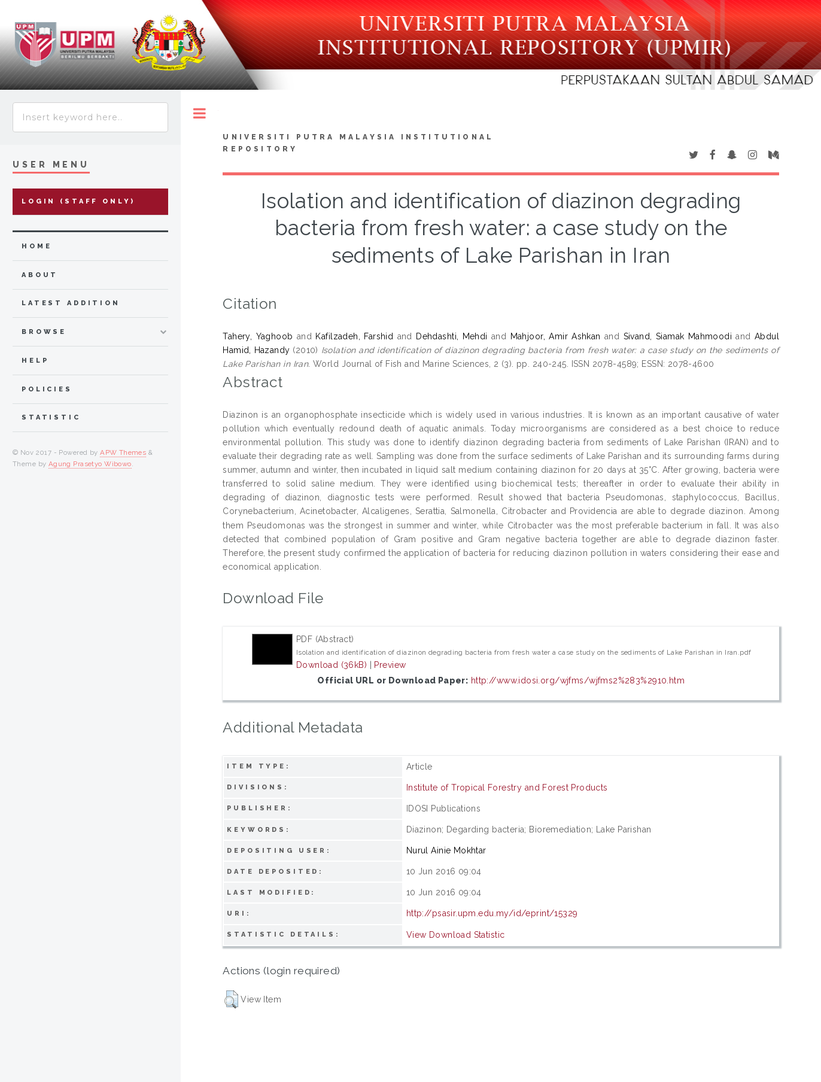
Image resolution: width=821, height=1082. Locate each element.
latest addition (71, 303)
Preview (390, 665)
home (36, 246)
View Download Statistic (455, 935)
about (40, 275)
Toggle (199, 113)
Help (35, 360)
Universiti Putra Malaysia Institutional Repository (358, 143)
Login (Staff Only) (78, 201)
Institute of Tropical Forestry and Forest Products (507, 787)
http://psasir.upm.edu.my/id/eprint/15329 (492, 913)
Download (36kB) (331, 665)
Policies (47, 389)
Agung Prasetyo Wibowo (90, 464)
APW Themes (123, 452)
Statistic (51, 417)
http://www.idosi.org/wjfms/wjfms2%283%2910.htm (578, 680)
